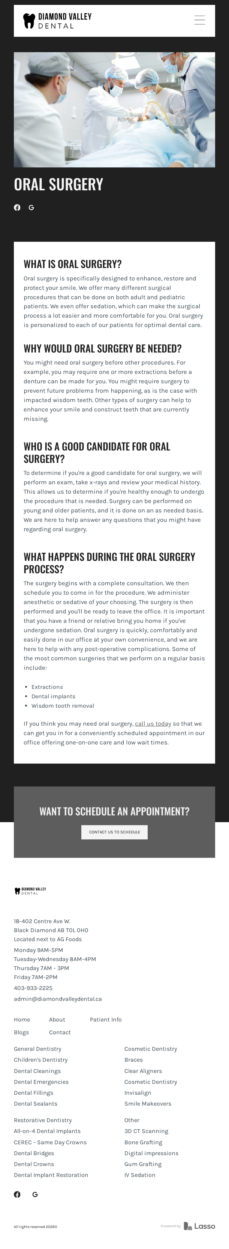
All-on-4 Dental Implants (47, 1130)
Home (22, 1019)
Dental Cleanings (37, 1070)
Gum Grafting (143, 1164)
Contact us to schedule (114, 832)
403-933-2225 (33, 987)
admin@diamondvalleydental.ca (58, 998)
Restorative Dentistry (43, 1120)
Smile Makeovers (147, 1103)
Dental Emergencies (41, 1081)
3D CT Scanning (146, 1130)
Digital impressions (151, 1153)
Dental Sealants (35, 1103)
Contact (60, 1032)
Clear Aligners (143, 1070)
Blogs (21, 1032)
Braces (133, 1059)
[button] (200, 20)
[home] (57, 21)
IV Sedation (140, 1174)
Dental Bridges (34, 1153)
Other (131, 1120)
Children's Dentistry (40, 1059)
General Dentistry (37, 1048)
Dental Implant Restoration (51, 1174)
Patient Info (106, 1019)
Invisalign (137, 1092)
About (57, 1019)
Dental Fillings (33, 1092)
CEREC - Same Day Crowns (50, 1142)
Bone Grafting (143, 1142)
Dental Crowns (34, 1164)
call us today (153, 723)
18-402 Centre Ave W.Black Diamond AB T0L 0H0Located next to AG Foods (51, 930)
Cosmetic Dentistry (150, 1048)
